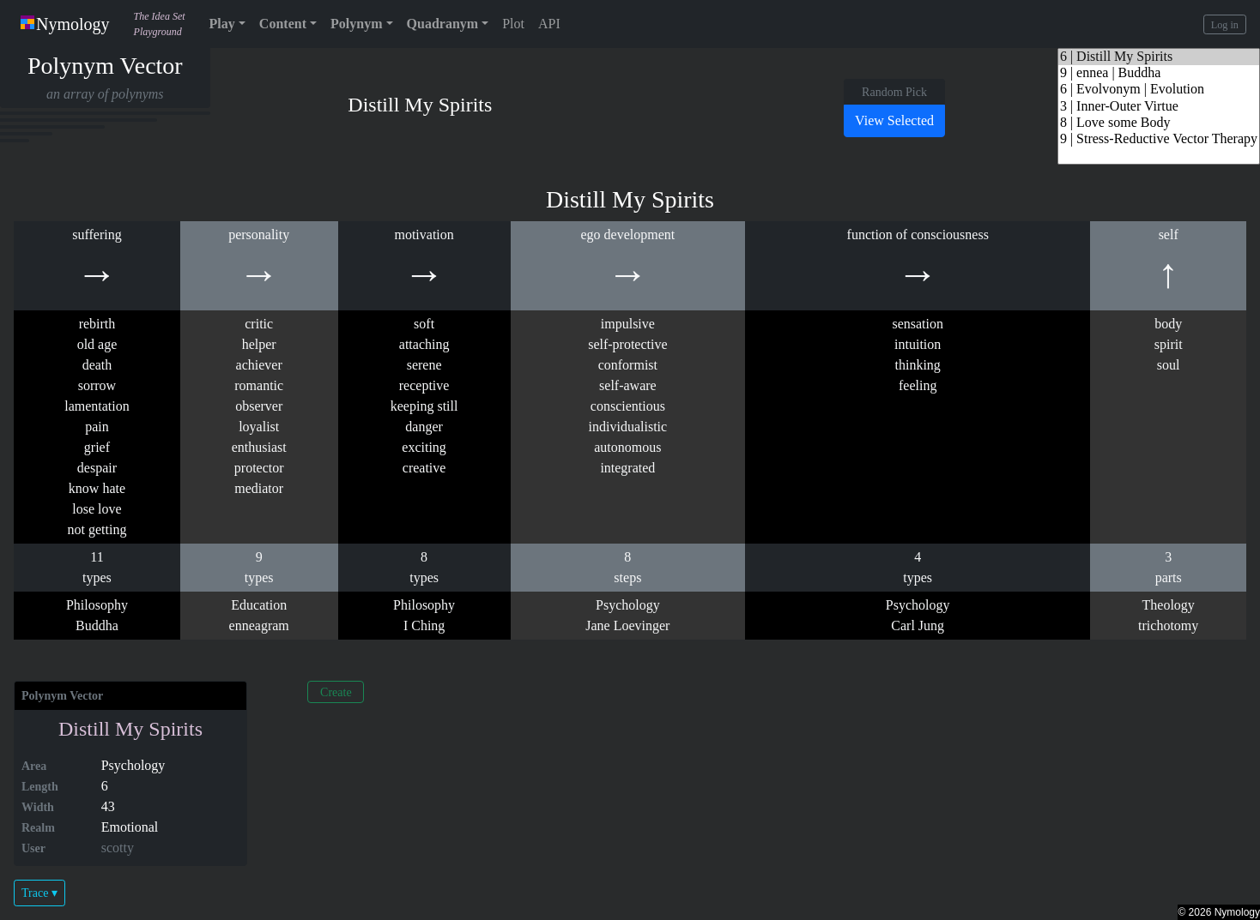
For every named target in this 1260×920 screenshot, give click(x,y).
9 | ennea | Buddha (1158, 73)
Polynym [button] (356, 23)
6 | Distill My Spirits (1158, 57)
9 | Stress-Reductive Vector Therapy (1158, 139)
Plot (513, 23)
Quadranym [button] (443, 23)
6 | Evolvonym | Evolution (1158, 89)
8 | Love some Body (1158, 123)
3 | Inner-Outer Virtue (1158, 107)
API (549, 23)
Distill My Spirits (130, 729)
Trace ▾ (39, 893)
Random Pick (894, 92)
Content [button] (282, 23)
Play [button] (222, 23)
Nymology (65, 24)
